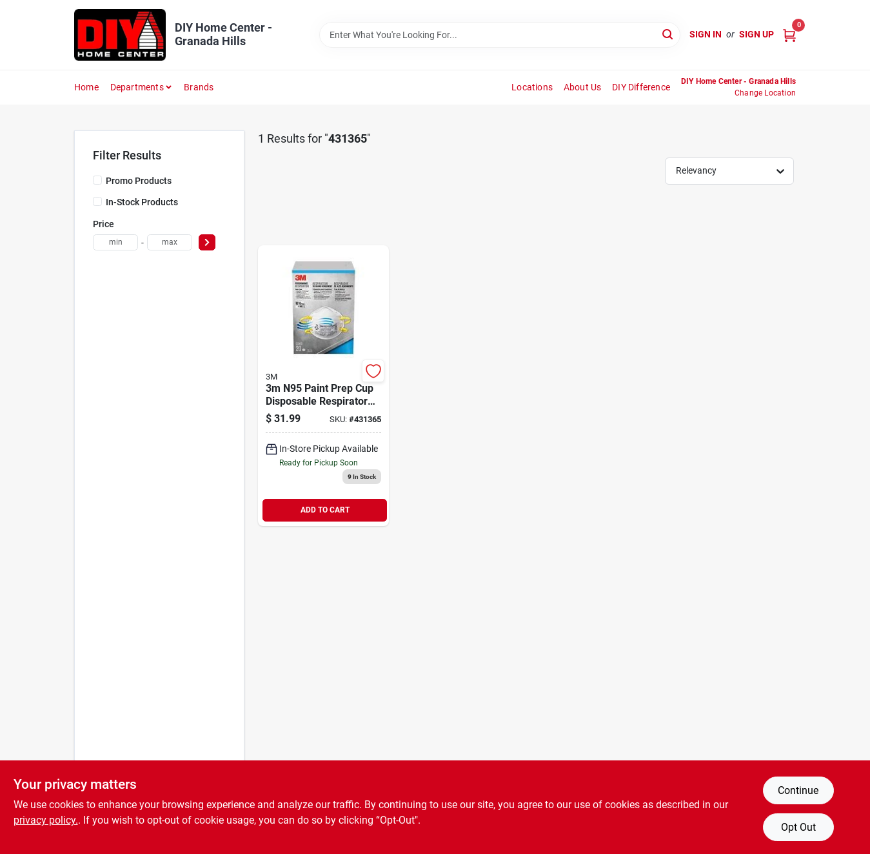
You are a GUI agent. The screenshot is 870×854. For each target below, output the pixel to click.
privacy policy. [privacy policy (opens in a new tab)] (46, 820)
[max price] (169, 242)
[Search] (668, 34)
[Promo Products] (97, 180)
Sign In (705, 34)
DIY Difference (641, 87)
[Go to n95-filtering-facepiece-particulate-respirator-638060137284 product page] (323, 385)
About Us (583, 87)
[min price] (115, 242)
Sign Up (756, 34)
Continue (798, 790)
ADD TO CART (325, 509)
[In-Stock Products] (97, 201)
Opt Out (798, 827)
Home (86, 87)
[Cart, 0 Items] (789, 34)
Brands (198, 87)
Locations (532, 87)
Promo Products (139, 181)
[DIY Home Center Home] (120, 35)
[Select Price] (207, 242)
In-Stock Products (142, 202)
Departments (137, 87)
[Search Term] (499, 35)
